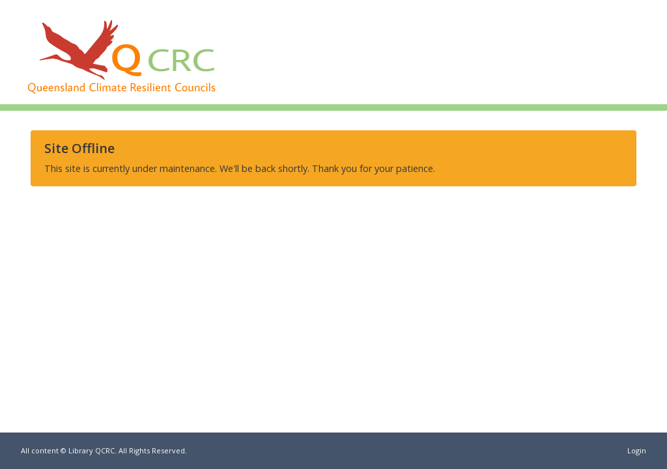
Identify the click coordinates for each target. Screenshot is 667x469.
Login (636, 450)
